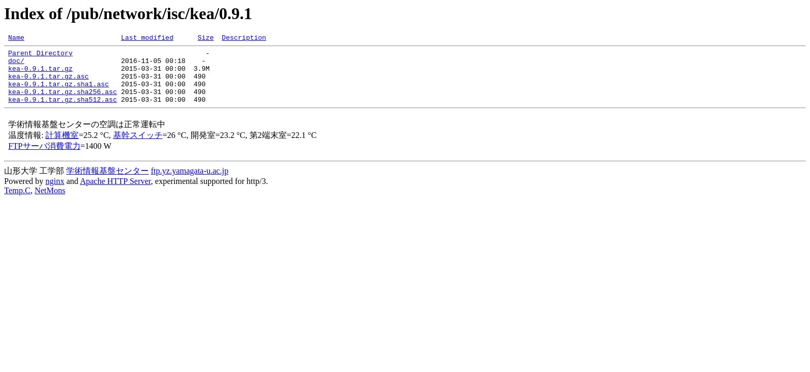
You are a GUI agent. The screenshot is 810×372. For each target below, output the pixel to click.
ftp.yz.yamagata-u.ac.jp (189, 183)
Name (16, 38)
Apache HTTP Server (115, 193)
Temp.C (17, 202)
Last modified (147, 38)
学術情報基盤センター (107, 183)
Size (205, 38)
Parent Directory (40, 55)
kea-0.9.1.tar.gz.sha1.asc (58, 93)
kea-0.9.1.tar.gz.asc (48, 83)
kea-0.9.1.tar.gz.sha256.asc (62, 102)
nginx (54, 193)
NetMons (50, 202)
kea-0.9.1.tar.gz (40, 74)
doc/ (16, 65)
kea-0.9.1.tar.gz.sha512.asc (62, 111)
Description (244, 38)
